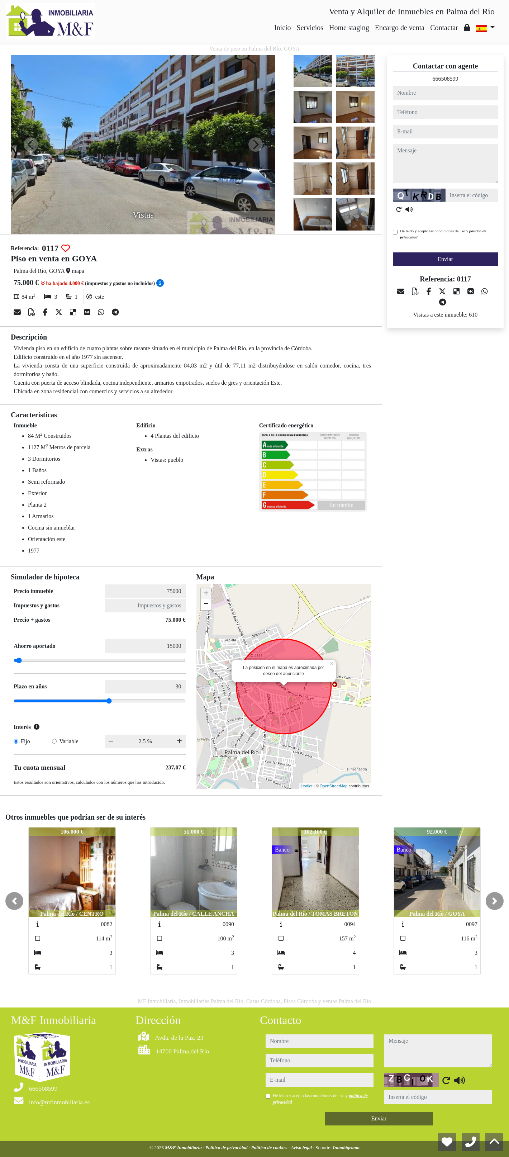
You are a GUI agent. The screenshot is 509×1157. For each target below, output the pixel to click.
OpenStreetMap (334, 786)
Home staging (349, 28)
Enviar (445, 259)
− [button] (206, 604)
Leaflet (307, 786)
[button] (14, 901)
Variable (68, 741)
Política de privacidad (227, 1147)
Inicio (282, 28)
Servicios (310, 28)
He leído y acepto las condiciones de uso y (443, 234)
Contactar (444, 28)
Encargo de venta (399, 28)
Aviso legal (302, 1147)
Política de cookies (270, 1147)
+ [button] (206, 593)
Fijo (25, 741)
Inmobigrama (346, 1147)
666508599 (445, 79)
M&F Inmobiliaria (184, 1147)
